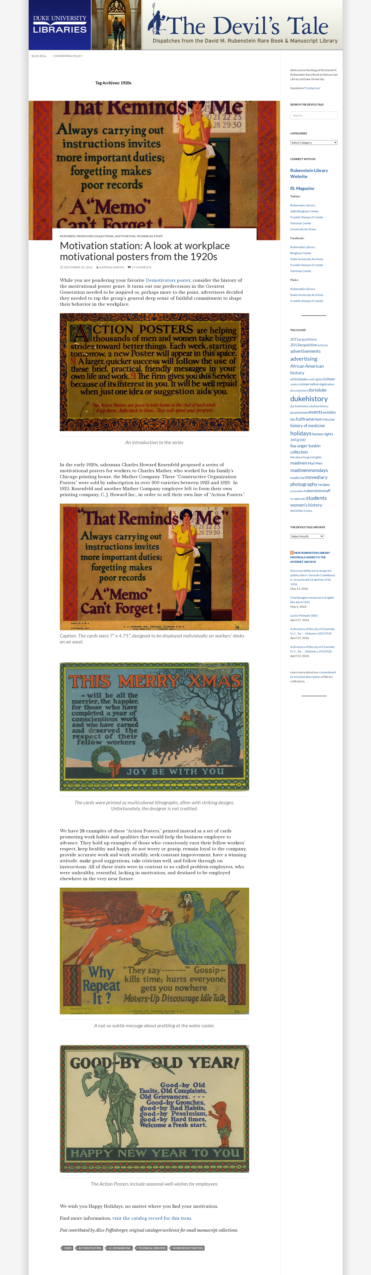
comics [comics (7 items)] (294, 384)
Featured (67, 236)
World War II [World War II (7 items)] (297, 510)
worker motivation (188, 1248)
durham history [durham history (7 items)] (319, 406)
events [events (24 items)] (315, 412)
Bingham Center (300, 253)
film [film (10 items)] (293, 419)
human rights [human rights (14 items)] (322, 434)
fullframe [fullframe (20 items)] (305, 419)
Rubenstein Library (302, 205)
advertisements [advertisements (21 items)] (305, 351)
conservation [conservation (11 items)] (309, 384)
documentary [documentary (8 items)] (299, 390)
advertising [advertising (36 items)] (303, 358)
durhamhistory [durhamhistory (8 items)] (300, 406)
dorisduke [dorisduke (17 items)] (317, 390)
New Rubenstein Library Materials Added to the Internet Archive (310, 557)
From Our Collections (95, 236)
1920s (68, 1248)
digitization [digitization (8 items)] (327, 384)
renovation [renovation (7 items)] (296, 491)
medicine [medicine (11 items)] (297, 477)
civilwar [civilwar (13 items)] (328, 379)
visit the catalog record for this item (151, 1218)
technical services (152, 1248)
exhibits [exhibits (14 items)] (329, 412)
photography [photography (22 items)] (303, 484)
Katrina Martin (111, 267)
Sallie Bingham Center (304, 211)
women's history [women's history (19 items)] (306, 505)
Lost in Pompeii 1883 (303, 615)
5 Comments (141, 267)
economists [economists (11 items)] (299, 412)
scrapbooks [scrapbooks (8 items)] (297, 498)
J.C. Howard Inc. (119, 1248)
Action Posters (89, 1248)
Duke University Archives (306, 259)
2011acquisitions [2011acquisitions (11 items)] (303, 339)
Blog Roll (39, 56)
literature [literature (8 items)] (296, 457)
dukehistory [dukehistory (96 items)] (309, 398)
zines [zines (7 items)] (309, 510)
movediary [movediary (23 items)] (316, 477)
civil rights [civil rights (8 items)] (315, 379)
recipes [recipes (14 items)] (324, 484)
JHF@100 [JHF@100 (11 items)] (297, 440)
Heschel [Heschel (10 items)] (329, 419)
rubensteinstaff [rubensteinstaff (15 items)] (317, 490)
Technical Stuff (150, 236)
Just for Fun (125, 236)
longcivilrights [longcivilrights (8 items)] (312, 457)
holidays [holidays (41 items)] (300, 433)
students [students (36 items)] (316, 497)
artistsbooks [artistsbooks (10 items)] (299, 379)
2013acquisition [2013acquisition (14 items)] (303, 345)
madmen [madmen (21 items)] (298, 462)
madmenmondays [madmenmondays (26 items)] (309, 470)
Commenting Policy (67, 56)
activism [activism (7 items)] (323, 345)
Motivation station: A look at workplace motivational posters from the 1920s (145, 250)
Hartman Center (300, 223)
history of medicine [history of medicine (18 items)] (307, 425)
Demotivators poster (168, 280)
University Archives (303, 229)
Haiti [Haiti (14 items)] (318, 419)
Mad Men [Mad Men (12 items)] (315, 463)
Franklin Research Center (306, 217)
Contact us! (312, 88)
